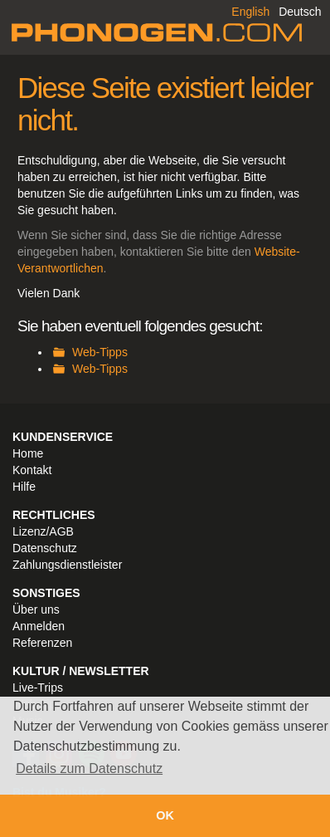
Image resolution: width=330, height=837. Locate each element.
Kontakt (31, 470)
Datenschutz (44, 548)
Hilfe (24, 486)
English (250, 11)
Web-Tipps (100, 352)
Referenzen (42, 642)
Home (27, 453)
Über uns (36, 609)
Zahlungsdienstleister (67, 564)
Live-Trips (37, 687)
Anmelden (38, 626)
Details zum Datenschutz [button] (89, 768)
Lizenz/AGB (43, 531)
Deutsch (300, 11)
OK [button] (165, 815)
